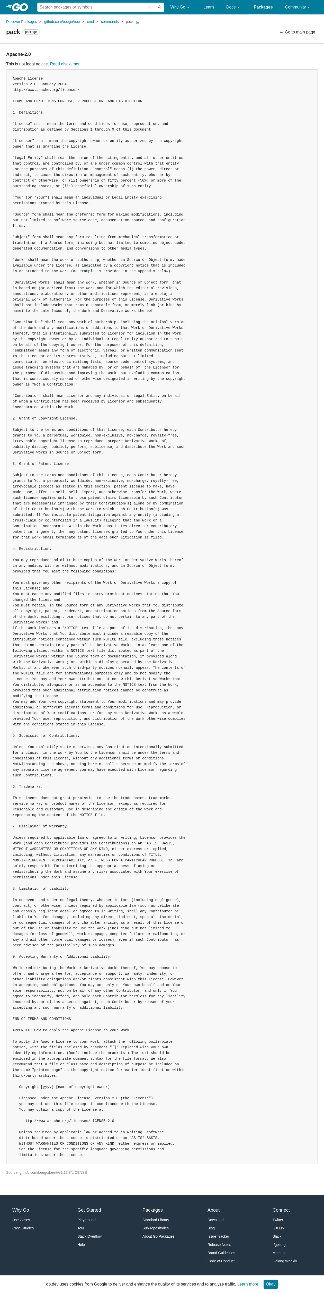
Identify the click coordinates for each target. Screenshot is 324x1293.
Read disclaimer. (65, 64)
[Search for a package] (96, 7)
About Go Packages (158, 1236)
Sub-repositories (155, 1228)
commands (110, 22)
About (214, 1210)
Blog (211, 1228)
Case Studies (23, 1228)
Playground (86, 1220)
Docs (233, 7)
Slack (277, 1236)
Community (298, 7)
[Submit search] (159, 7)
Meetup (279, 1253)
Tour (80, 1228)
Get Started (89, 1210)
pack (130, 22)
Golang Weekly (285, 1261)
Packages (263, 7)
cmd (90, 22)
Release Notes (219, 1245)
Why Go (180, 7)
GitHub (278, 1228)
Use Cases (21, 1220)
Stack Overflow (89, 1236)
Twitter (278, 1220)
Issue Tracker (218, 1236)
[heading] (21, 7)
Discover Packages (21, 22)
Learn (208, 7)
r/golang (279, 1245)
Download (215, 1220)
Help (81, 1245)
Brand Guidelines (221, 1253)
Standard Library (155, 1220)
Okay (270, 1284)
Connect (281, 1210)
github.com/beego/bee (62, 22)
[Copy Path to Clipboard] (138, 21)
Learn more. (248, 1284)
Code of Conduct (221, 1261)
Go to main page (297, 32)
